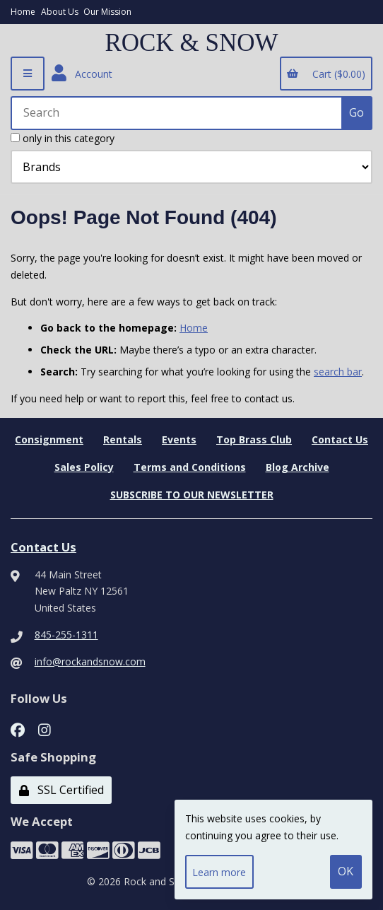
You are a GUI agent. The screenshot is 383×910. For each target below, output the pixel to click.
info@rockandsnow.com (90, 661)
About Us (59, 12)
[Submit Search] (356, 113)
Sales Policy (84, 467)
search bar (338, 371)
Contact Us (340, 439)
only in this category (62, 138)
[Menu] (28, 74)
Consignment (49, 439)
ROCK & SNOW (191, 43)
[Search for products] (177, 113)
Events (179, 439)
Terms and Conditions (190, 467)
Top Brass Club (254, 439)
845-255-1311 (66, 634)
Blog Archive (297, 467)
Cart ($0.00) (326, 74)
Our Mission (107, 12)
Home (23, 12)
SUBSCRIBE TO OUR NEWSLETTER (191, 494)
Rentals (122, 439)
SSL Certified (61, 790)
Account (82, 73)
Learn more (219, 872)
